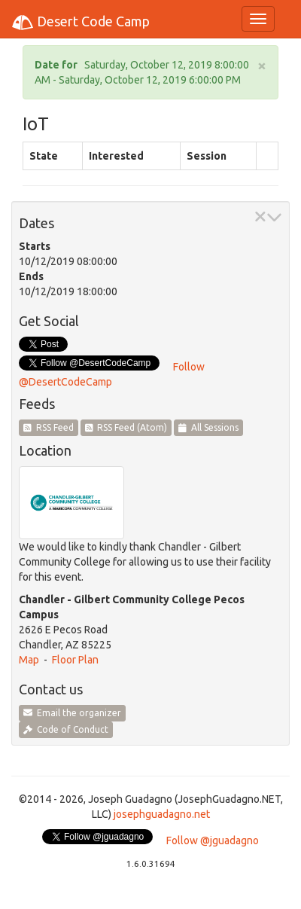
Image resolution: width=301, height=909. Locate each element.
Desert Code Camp (80, 22)
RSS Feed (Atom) (126, 427)
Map (29, 660)
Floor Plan (75, 660)
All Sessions (208, 427)
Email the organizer (72, 713)
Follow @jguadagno (212, 840)
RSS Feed (48, 427)
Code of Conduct (65, 729)
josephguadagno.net (162, 814)
